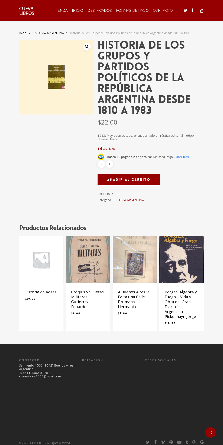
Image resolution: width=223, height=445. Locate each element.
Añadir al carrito (129, 179)
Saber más (181, 157)
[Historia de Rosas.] (41, 259)
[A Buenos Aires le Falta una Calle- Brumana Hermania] (135, 259)
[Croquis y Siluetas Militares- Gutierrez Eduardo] (88, 259)
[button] (87, 47)
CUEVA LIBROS (26, 10)
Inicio (22, 33)
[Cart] (201, 11)
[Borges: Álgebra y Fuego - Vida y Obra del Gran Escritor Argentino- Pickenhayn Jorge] (181, 259)
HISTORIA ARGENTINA (48, 33)
